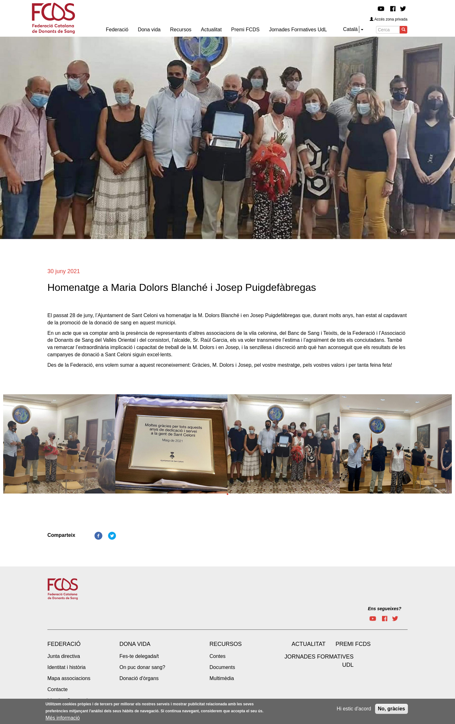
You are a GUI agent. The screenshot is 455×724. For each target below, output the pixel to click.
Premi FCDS (353, 644)
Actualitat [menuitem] (211, 29)
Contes (217, 656)
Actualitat (308, 644)
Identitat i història (66, 667)
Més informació (63, 718)
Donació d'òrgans (139, 678)
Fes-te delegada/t (139, 656)
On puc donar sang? (142, 667)
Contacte (57, 689)
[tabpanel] (59, 445)
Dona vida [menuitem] (149, 29)
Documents (222, 667)
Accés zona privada (389, 19)
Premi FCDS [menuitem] (245, 29)
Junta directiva (63, 656)
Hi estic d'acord (354, 709)
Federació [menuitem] (117, 29)
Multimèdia (221, 678)
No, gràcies (391, 709)
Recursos (225, 644)
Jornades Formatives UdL (319, 660)
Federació (64, 644)
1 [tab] (227, 494)
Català (350, 29)
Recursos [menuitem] (180, 29)
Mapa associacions (68, 678)
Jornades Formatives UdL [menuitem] (298, 29)
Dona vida (134, 644)
